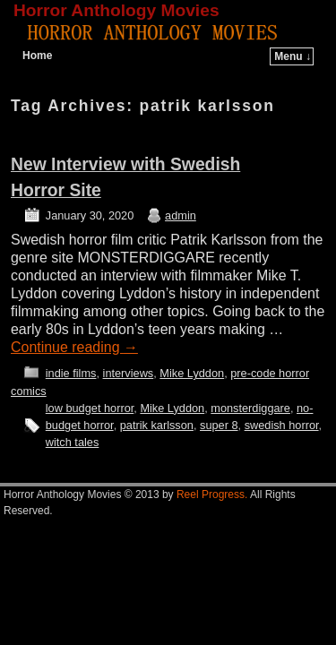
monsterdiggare (250, 408)
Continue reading (74, 347)
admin (180, 215)
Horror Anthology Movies (116, 10)
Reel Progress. (212, 494)
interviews (128, 373)
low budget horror (90, 408)
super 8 (219, 425)
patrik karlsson (157, 425)
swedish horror (282, 425)
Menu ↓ (292, 56)
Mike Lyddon (191, 373)
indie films (71, 373)
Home (37, 55)
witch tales (72, 442)
